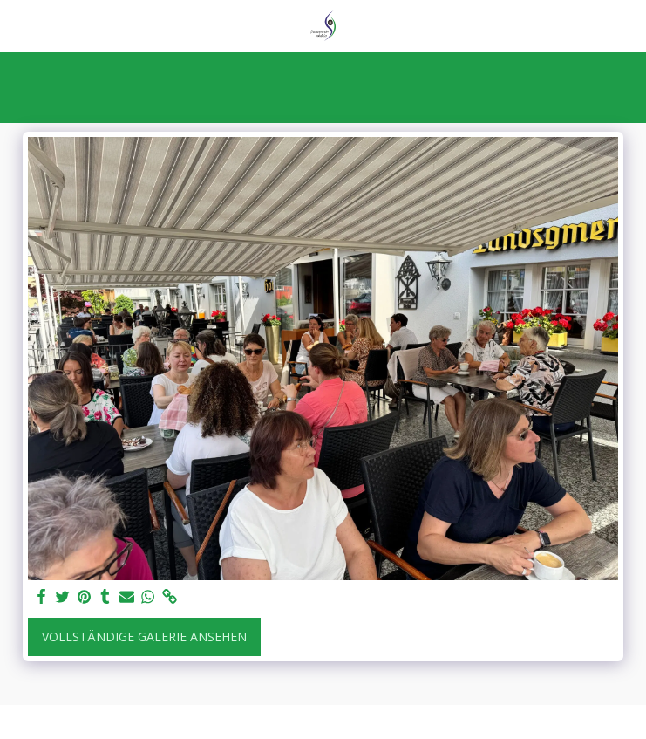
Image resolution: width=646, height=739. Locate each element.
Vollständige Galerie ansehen (144, 636)
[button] (19, 25)
